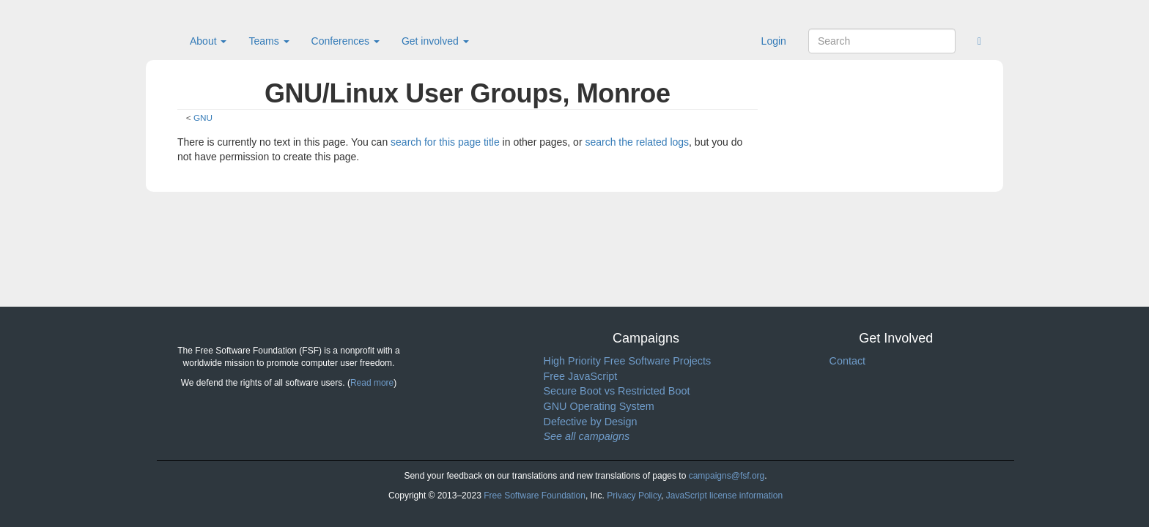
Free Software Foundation (534, 495)
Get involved (435, 41)
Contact (848, 361)
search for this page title (445, 142)
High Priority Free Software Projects (628, 361)
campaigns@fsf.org (727, 476)
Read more (372, 383)
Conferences (345, 41)
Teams (268, 41)
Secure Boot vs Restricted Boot (617, 391)
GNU (203, 117)
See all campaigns (587, 436)
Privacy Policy (634, 495)
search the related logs (637, 142)
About (208, 41)
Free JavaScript (581, 376)
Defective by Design (591, 421)
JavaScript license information (724, 495)
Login (773, 41)
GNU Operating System (599, 406)
